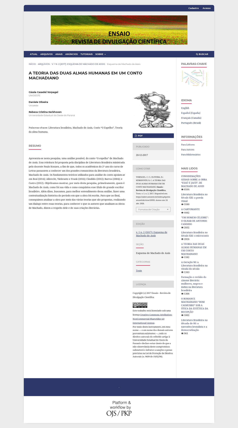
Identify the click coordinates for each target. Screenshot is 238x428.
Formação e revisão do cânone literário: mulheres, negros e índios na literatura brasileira (193, 283)
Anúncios (71, 54)
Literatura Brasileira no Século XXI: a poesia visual (194, 198)
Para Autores (187, 149)
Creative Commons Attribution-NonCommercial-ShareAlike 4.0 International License (152, 318)
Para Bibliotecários (190, 154)
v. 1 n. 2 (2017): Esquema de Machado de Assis (78, 64)
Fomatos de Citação (149, 209)
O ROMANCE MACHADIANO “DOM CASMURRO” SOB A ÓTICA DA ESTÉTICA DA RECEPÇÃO (194, 305)
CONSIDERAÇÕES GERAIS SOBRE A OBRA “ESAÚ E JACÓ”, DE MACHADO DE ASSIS (194, 181)
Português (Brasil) (191, 122)
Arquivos (46, 54)
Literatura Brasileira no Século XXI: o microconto (195, 234)
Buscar (202, 54)
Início (32, 64)
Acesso (207, 8)
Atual (34, 54)
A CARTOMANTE (190, 209)
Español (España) (190, 112)
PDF (140, 135)
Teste (139, 270)
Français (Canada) (191, 117)
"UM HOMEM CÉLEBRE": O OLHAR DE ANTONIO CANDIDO (195, 221)
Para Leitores (188, 144)
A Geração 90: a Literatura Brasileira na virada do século (194, 265)
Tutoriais (86, 54)
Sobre (99, 54)
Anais (58, 54)
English (185, 108)
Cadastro (193, 8)
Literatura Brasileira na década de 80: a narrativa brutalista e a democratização (194, 325)
